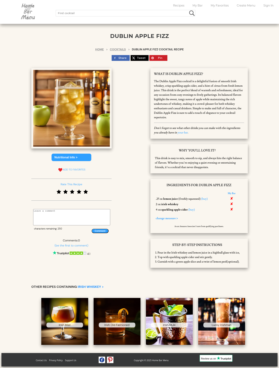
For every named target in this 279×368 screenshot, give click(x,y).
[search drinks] (192, 13)
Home (99, 49)
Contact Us (41, 360)
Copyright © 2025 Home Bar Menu (151, 360)
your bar (182, 132)
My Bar (197, 5)
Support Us (70, 360)
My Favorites (220, 5)
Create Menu (246, 5)
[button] (71, 157)
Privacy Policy (56, 360)
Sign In (268, 5)
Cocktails (118, 49)
